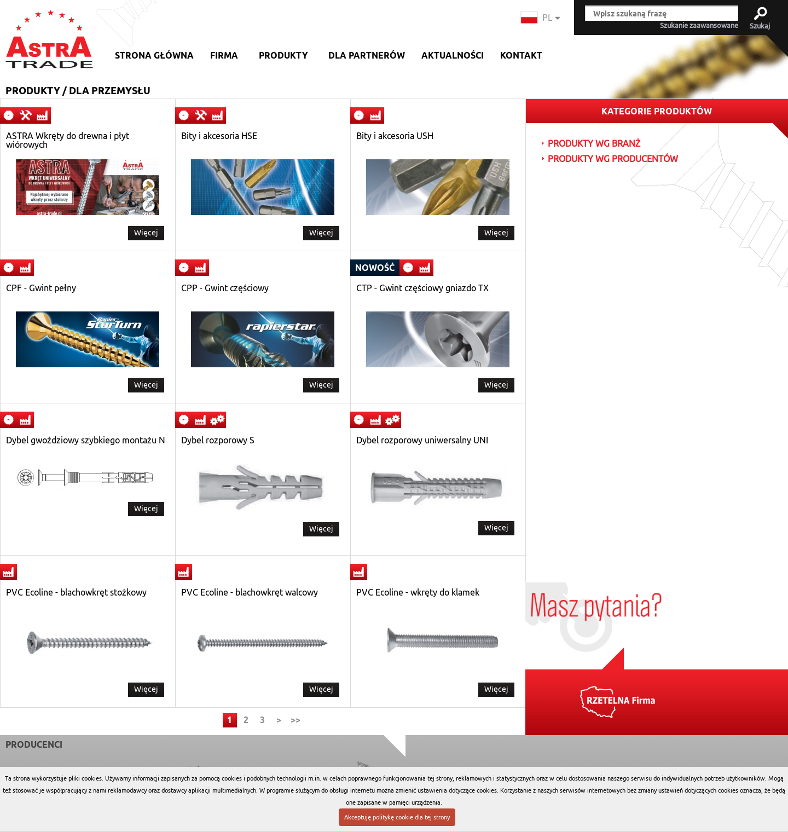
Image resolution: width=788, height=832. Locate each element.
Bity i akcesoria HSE (219, 136)
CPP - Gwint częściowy (225, 288)
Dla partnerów (366, 55)
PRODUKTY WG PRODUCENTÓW (613, 159)
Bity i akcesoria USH (394, 136)
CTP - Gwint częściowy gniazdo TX (422, 288)
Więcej (146, 233)
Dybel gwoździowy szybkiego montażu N (85, 440)
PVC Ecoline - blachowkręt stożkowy (76, 592)
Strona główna (154, 55)
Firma (224, 55)
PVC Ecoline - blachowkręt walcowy (249, 592)
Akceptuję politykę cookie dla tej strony (397, 817)
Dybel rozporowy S (217, 440)
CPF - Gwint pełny (41, 288)
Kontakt (521, 55)
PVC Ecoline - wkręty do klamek (417, 592)
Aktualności (452, 55)
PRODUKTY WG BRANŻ (594, 143)
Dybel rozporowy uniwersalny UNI (422, 440)
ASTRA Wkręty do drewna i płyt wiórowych (67, 141)
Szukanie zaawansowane (699, 25)
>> (295, 720)
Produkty (283, 55)
